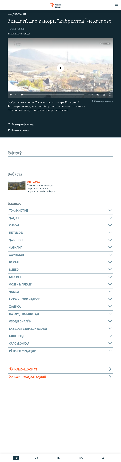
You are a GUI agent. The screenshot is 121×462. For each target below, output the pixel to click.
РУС (81, 458)
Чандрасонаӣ (17, 14)
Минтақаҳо (33, 182)
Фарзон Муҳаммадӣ (19, 34)
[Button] (21, 125)
